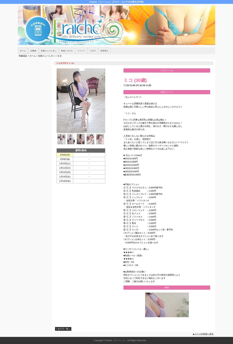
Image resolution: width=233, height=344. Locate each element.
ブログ (93, 51)
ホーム (23, 51)
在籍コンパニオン (48, 51)
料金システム (67, 51)
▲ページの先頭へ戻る (203, 334)
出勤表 (33, 51)
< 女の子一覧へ (63, 329)
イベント (81, 51)
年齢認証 (23, 56)
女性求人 (104, 51)
